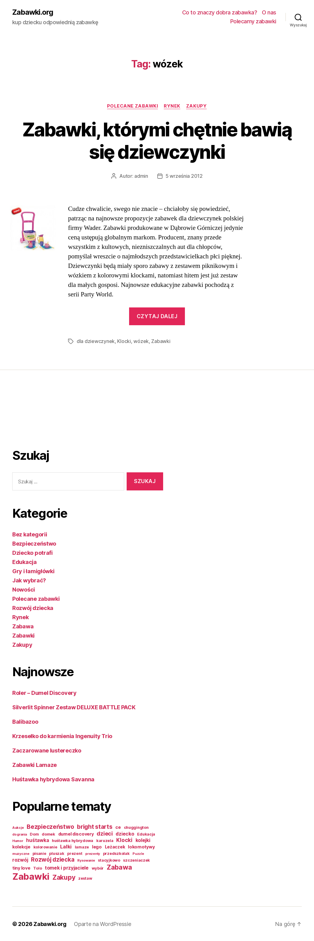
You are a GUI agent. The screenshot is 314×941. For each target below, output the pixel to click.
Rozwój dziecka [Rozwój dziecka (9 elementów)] (52, 859)
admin (141, 176)
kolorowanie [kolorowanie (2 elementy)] (45, 846)
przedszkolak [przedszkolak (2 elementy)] (116, 853)
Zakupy (197, 106)
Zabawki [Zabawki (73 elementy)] (30, 876)
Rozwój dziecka (32, 607)
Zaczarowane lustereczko (46, 750)
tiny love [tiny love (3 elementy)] (21, 867)
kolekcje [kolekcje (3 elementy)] (21, 846)
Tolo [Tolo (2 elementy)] (37, 868)
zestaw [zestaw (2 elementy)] (85, 878)
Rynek (172, 106)
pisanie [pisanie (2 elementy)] (39, 853)
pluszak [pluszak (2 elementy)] (56, 853)
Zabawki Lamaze (34, 764)
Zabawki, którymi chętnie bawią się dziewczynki (156, 141)
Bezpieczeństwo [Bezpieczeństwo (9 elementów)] (50, 826)
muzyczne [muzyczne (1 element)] (20, 853)
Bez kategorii (29, 534)
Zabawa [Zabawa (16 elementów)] (119, 867)
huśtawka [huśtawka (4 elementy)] (37, 840)
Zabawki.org (32, 12)
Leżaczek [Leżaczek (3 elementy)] (115, 846)
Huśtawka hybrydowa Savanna (53, 779)
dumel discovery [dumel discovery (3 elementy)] (76, 833)
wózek (141, 341)
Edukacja (24, 561)
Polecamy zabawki (253, 21)
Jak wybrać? (29, 580)
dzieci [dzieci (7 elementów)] (105, 833)
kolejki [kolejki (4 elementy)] (143, 840)
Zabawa (22, 626)
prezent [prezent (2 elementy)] (74, 853)
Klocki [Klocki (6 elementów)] (124, 839)
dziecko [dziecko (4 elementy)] (125, 833)
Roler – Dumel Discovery (44, 692)
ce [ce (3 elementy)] (118, 826)
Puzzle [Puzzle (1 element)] (138, 853)
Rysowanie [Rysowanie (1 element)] (86, 860)
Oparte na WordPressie (102, 923)
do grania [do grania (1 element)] (19, 834)
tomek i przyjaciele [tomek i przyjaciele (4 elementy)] (67, 868)
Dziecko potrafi (32, 552)
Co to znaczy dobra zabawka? (219, 12)
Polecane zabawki (132, 106)
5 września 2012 (184, 176)
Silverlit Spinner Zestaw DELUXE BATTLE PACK (73, 707)
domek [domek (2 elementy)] (48, 834)
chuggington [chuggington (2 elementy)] (136, 827)
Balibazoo (25, 721)
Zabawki (160, 341)
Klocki (124, 341)
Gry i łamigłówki (33, 571)
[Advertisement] (36, 417)
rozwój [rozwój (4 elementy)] (20, 860)
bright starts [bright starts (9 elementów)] (95, 826)
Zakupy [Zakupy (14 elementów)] (63, 877)
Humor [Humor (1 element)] (17, 841)
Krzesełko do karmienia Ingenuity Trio (62, 736)
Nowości (23, 589)
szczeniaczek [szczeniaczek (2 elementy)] (136, 860)
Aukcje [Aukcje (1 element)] (18, 827)
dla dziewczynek (96, 341)
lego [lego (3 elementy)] (97, 846)
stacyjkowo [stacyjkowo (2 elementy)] (109, 860)
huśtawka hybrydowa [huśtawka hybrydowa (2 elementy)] (72, 840)
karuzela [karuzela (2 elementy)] (104, 840)
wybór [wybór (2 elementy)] (98, 868)
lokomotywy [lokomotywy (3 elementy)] (141, 846)
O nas (269, 12)
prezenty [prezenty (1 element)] (92, 853)
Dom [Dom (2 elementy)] (34, 834)
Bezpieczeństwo (34, 543)
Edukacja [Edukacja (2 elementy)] (146, 834)
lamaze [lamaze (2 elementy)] (82, 846)
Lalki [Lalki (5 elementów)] (66, 846)
